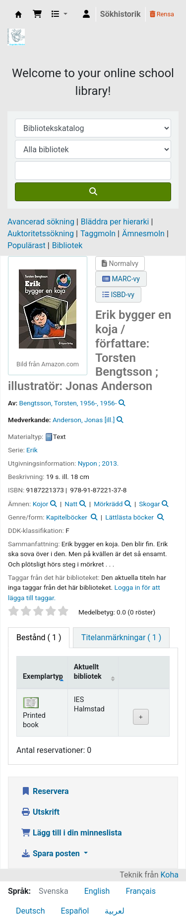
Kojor (41, 504)
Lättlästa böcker (129, 517)
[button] (37, 14)
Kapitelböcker (66, 517)
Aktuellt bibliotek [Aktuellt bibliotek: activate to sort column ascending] (88, 672)
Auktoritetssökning (40, 233)
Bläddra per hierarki (115, 221)
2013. (110, 463)
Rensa (162, 14)
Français (140, 891)
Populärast (26, 245)
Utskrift (40, 812)
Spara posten (51, 853)
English (97, 891)
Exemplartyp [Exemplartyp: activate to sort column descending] (43, 676)
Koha (170, 874)
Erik (32, 450)
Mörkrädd (108, 504)
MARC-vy (121, 279)
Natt (70, 504)
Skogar (149, 504)
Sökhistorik (120, 14)
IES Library (18, 14)
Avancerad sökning (40, 221)
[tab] (121, 637)
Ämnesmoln (143, 233)
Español (75, 911)
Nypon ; (89, 463)
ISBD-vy (118, 295)
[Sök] (93, 191)
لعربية (114, 911)
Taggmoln (98, 233)
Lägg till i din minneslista (71, 832)
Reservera (45, 791)
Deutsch (30, 911)
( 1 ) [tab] (38, 637)
